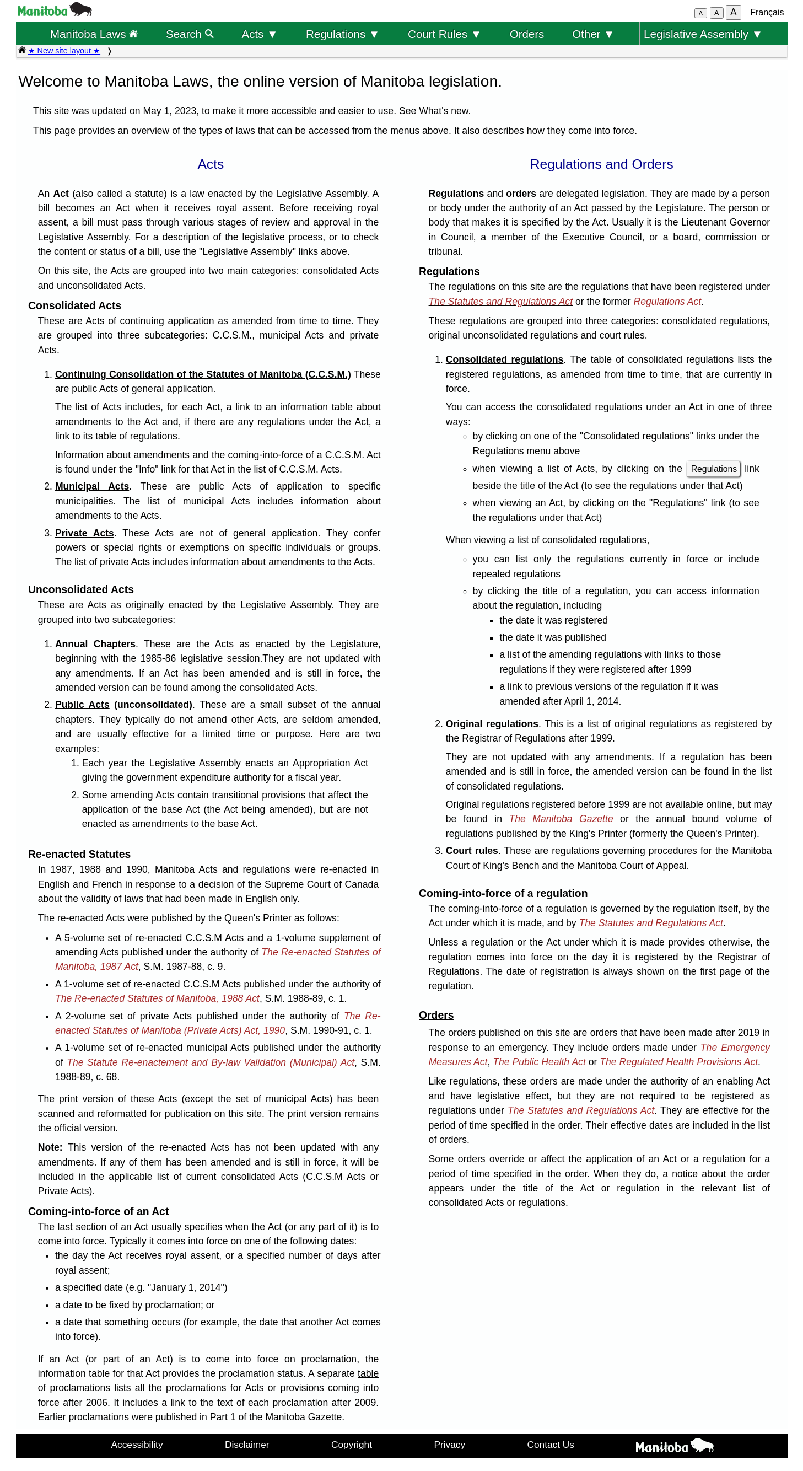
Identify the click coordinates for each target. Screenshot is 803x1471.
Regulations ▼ (343, 34)
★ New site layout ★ (64, 50)
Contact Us (550, 1444)
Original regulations (492, 723)
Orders (527, 34)
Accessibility (137, 1444)
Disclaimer (247, 1444)
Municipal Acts (92, 486)
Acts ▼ (259, 34)
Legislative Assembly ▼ (703, 34)
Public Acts (82, 704)
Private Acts (84, 533)
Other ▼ (593, 34)
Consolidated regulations (505, 359)
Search (190, 34)
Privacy (449, 1444)
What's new (443, 110)
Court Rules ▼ (445, 34)
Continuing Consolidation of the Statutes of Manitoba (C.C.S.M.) (203, 374)
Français (767, 12)
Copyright (351, 1444)
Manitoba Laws (94, 34)
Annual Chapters (95, 643)
